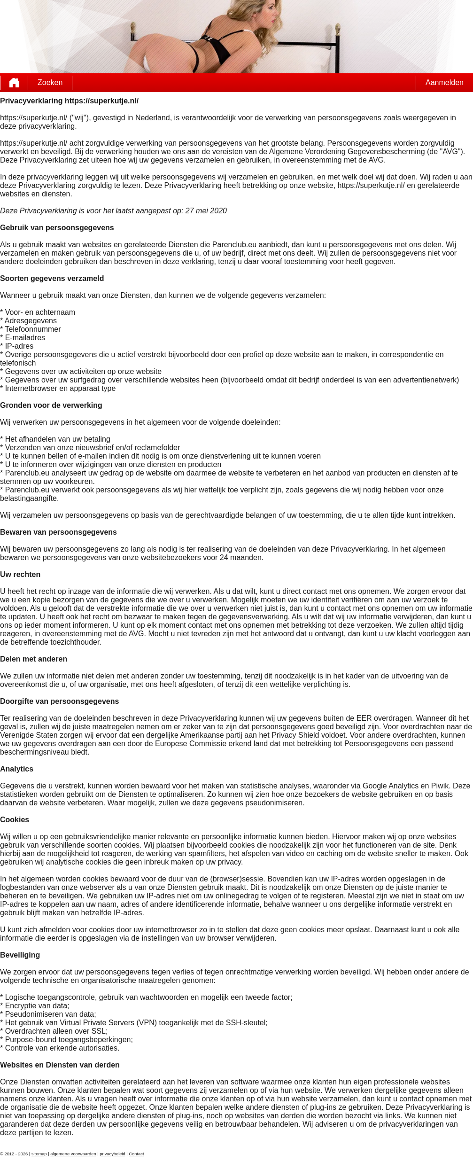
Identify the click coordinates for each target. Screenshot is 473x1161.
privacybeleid (112, 1154)
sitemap (39, 1154)
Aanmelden (445, 82)
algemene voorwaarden (73, 1154)
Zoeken (50, 82)
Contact (136, 1154)
